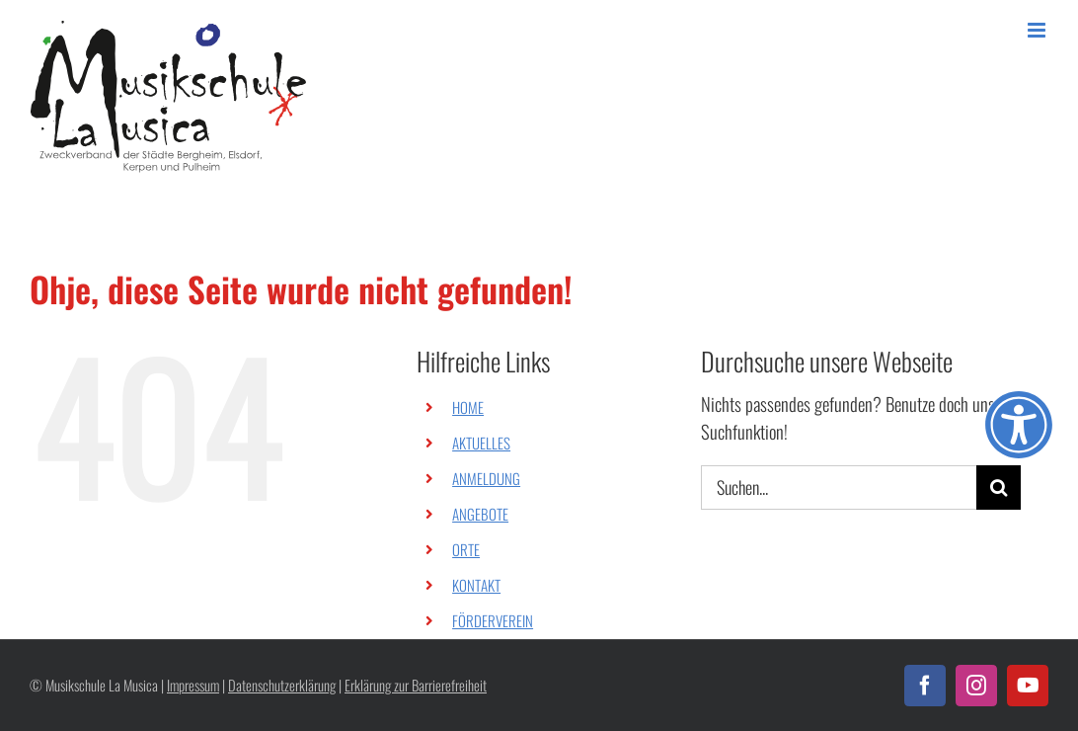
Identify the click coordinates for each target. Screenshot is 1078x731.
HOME (468, 407)
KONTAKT (476, 585)
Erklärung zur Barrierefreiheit (416, 685)
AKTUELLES (481, 442)
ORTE (466, 549)
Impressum (193, 685)
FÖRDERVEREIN (492, 620)
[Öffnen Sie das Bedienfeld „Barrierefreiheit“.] (1018, 424)
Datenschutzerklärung (282, 685)
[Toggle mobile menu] (1038, 30)
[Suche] (998, 487)
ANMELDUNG (486, 478)
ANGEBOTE (480, 514)
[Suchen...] (838, 487)
